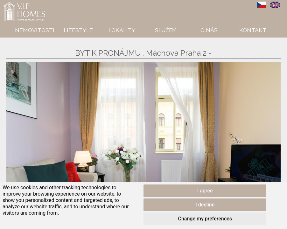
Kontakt (252, 30)
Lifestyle (78, 30)
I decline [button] (204, 205)
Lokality (121, 30)
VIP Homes (16, 3)
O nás (209, 30)
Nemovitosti (34, 30)
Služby (165, 30)
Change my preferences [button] (205, 219)
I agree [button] (205, 191)
